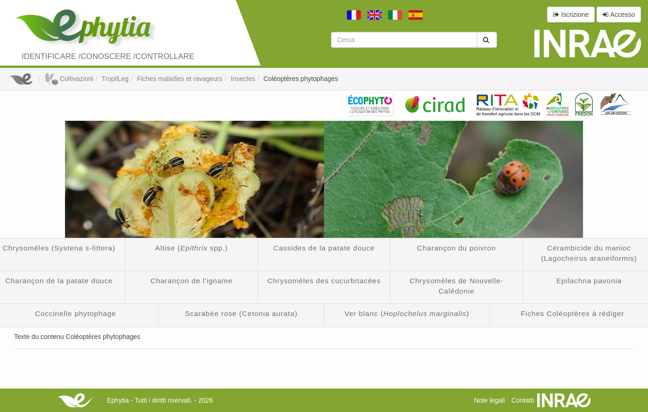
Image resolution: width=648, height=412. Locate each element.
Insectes (243, 78)
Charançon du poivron (456, 248)
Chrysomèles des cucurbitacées (324, 281)
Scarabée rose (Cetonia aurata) (241, 313)
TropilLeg (115, 78)
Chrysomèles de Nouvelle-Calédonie (457, 286)
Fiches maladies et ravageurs (180, 78)
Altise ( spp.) (191, 248)
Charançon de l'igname (192, 281)
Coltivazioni (68, 78)
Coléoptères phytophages (300, 78)
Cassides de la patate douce (323, 248)
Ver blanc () (407, 313)
